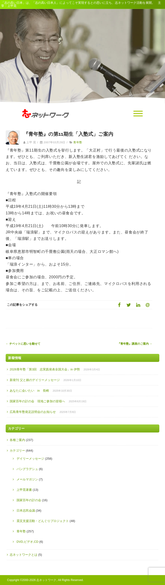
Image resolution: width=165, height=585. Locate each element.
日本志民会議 (26, 510)
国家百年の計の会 (29, 500)
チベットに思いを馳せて (23, 343)
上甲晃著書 (24, 490)
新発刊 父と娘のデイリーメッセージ (35, 380)
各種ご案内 (17, 440)
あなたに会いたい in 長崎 (29, 390)
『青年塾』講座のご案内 (134, 343)
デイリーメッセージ (30, 458)
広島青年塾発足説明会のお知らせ (33, 412)
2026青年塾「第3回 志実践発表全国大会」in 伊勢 (45, 369)
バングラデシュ (27, 469)
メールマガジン (27, 479)
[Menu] (138, 114)
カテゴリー (17, 450)
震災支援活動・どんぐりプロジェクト (43, 521)
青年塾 (77, 142)
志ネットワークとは (23, 554)
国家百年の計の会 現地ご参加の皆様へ (37, 401)
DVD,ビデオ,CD (27, 541)
